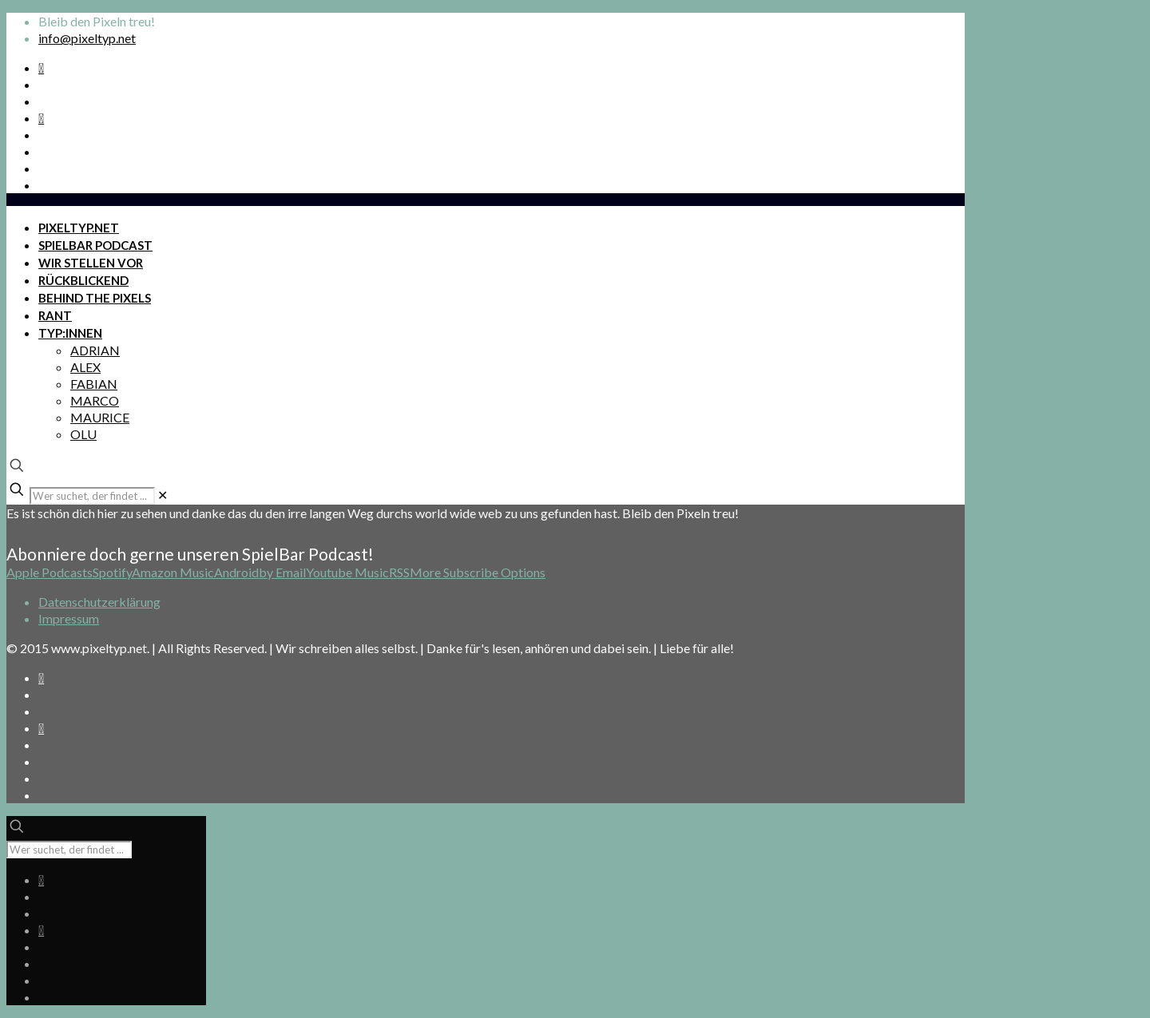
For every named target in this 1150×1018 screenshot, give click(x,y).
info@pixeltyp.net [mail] (87, 38)
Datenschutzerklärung (99, 601)
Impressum (68, 618)
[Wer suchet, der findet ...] (92, 496)
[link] (162, 494)
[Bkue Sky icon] (41, 117)
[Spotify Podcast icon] (41, 67)
